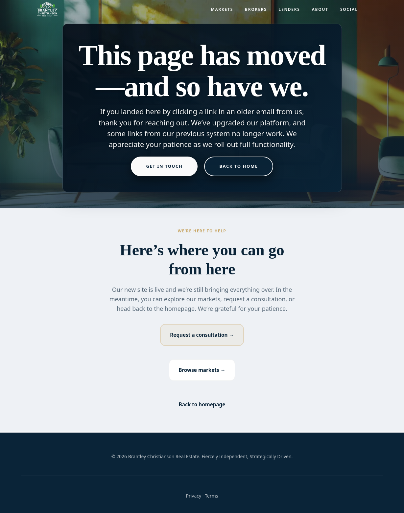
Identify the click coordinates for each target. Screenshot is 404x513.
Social (349, 11)
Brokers (256, 11)
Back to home (238, 166)
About (320, 11)
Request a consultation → (202, 335)
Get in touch (164, 166)
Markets (222, 11)
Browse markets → (202, 371)
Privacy (193, 496)
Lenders (289, 11)
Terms (211, 496)
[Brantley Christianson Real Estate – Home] (47, 11)
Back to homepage (202, 406)
